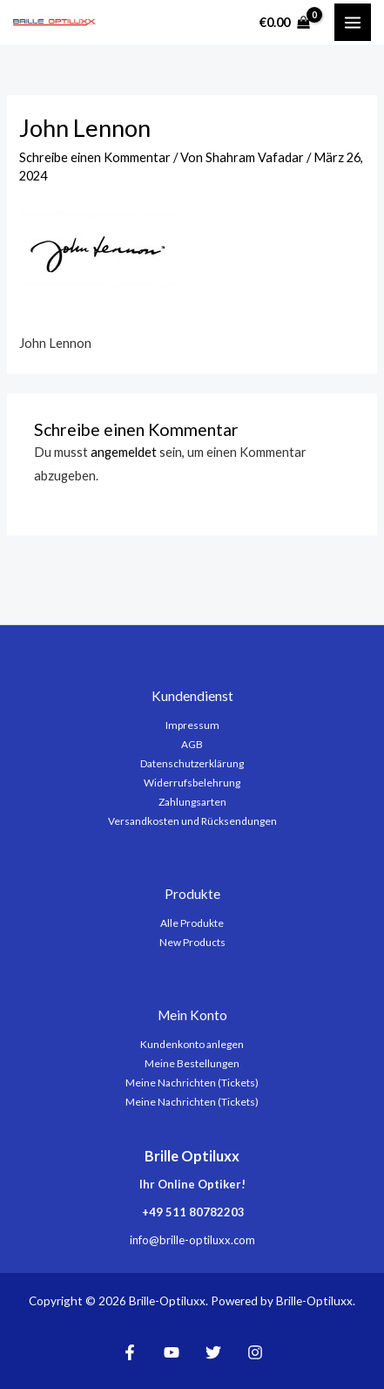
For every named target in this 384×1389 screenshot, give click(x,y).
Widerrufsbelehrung (192, 782)
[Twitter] (213, 1352)
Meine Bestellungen (192, 1063)
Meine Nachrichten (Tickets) (192, 1082)
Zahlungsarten (192, 801)
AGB (192, 744)
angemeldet (124, 452)
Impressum (192, 725)
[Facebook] (130, 1352)
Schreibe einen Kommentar (95, 157)
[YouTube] (171, 1352)
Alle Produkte (192, 922)
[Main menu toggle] (352, 21)
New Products (192, 942)
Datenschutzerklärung (192, 763)
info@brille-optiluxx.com (192, 1240)
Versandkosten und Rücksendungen (192, 820)
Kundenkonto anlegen (192, 1044)
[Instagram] (255, 1352)
